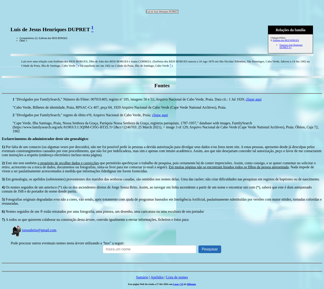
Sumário (142, 277)
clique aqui (254, 99)
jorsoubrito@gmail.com (33, 230)
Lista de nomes (177, 277)
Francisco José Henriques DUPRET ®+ (290, 46)
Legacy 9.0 (178, 284)
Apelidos (157, 277)
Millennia (191, 284)
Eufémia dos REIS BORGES (286, 40)
